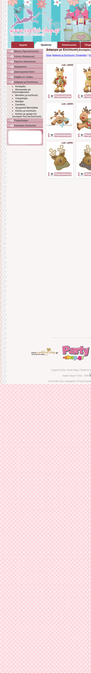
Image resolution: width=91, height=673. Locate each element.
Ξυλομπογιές (21, 98)
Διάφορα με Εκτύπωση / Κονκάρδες (69, 55)
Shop (48, 55)
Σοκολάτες (20, 104)
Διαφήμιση (70, 381)
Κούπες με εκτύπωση (25, 111)
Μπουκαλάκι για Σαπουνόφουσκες (21, 90)
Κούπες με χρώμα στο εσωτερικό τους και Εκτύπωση (26, 115)
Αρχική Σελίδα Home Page (65, 370)
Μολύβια (19, 101)
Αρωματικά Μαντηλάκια (26, 107)
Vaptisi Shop (68, 375)
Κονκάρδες (20, 86)
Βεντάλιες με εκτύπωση (26, 95)
